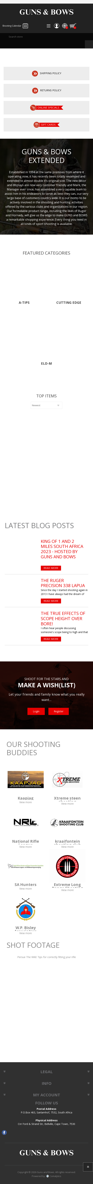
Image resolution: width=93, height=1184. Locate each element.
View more (25, 802)
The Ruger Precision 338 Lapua (63, 583)
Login (36, 711)
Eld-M (46, 364)
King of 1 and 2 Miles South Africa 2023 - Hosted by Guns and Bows (62, 549)
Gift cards (48, 124)
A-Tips (24, 303)
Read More (51, 568)
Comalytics (53, 1176)
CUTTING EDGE (68, 303)
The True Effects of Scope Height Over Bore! (63, 618)
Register (58, 711)
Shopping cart (73, 26)
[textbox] (46, 36)
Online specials (48, 107)
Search (89, 44)
